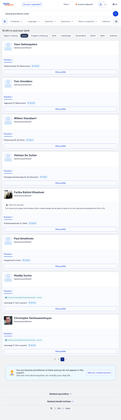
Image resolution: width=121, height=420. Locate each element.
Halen (102, 35)
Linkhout (113, 35)
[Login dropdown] (102, 4)
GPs (59, 408)
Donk (54, 35)
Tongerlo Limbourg (39, 35)
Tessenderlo (80, 35)
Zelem (93, 35)
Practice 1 (8, 60)
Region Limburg (11, 35)
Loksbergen (66, 35)
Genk (24, 35)
